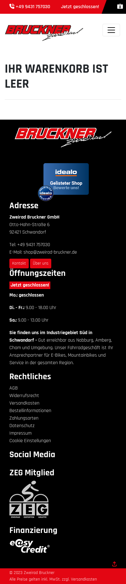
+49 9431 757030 (33, 6)
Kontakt (19, 263)
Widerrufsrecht (24, 395)
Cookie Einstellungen (30, 440)
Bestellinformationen (30, 410)
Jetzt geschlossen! (30, 285)
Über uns (40, 263)
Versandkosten (24, 403)
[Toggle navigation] (111, 30)
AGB (13, 388)
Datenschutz (21, 425)
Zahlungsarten (23, 418)
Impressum (20, 433)
